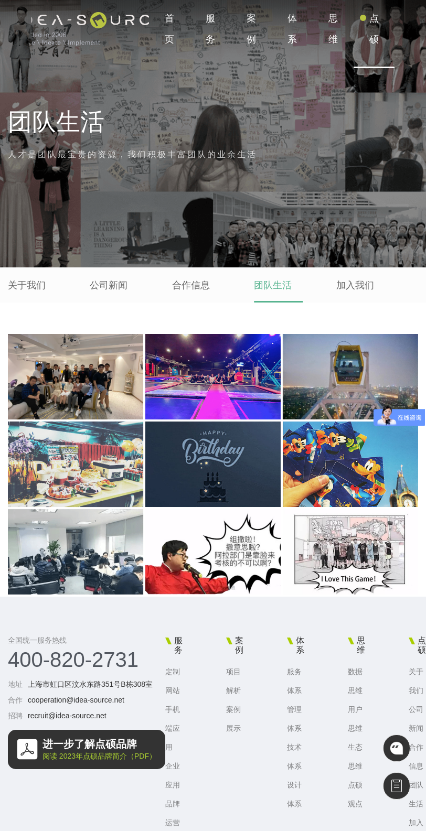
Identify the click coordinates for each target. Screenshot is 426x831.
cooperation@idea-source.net (76, 700)
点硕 (374, 29)
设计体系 (294, 794)
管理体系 (294, 718)
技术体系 (294, 756)
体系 (292, 29)
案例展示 (233, 718)
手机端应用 (172, 728)
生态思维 (355, 756)
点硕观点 (355, 794)
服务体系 (294, 681)
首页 (169, 29)
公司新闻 (108, 285)
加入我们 (355, 285)
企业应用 (172, 775)
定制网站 (172, 681)
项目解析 (233, 681)
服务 (210, 29)
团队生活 (273, 285)
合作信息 (191, 285)
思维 (333, 29)
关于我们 (27, 285)
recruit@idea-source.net (67, 715)
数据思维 (355, 681)
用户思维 (355, 718)
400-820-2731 (73, 660)
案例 (251, 29)
